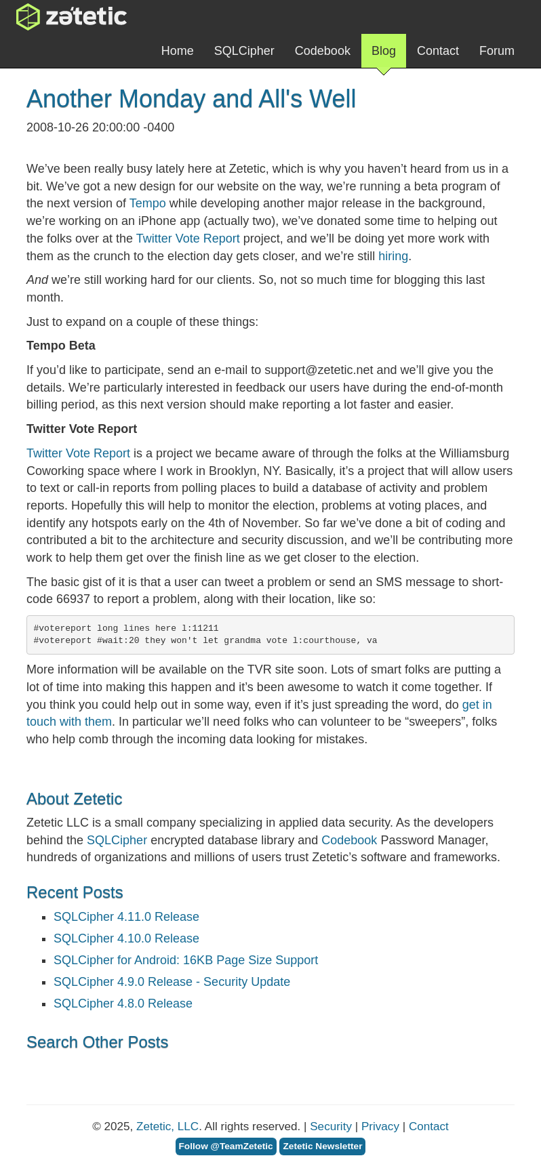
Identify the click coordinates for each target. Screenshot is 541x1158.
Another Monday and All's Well (191, 98)
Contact (438, 51)
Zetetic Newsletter (322, 1146)
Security (331, 1126)
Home (177, 51)
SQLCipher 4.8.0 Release (123, 1003)
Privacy (380, 1126)
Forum (497, 51)
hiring (393, 256)
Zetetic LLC (57, 17)
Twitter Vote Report (188, 238)
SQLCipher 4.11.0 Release (126, 917)
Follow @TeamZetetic (226, 1146)
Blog (384, 56)
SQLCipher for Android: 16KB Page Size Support (186, 960)
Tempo (147, 203)
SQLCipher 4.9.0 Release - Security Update (172, 982)
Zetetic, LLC (167, 1126)
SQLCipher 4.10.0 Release (126, 938)
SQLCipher (244, 51)
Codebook (322, 51)
